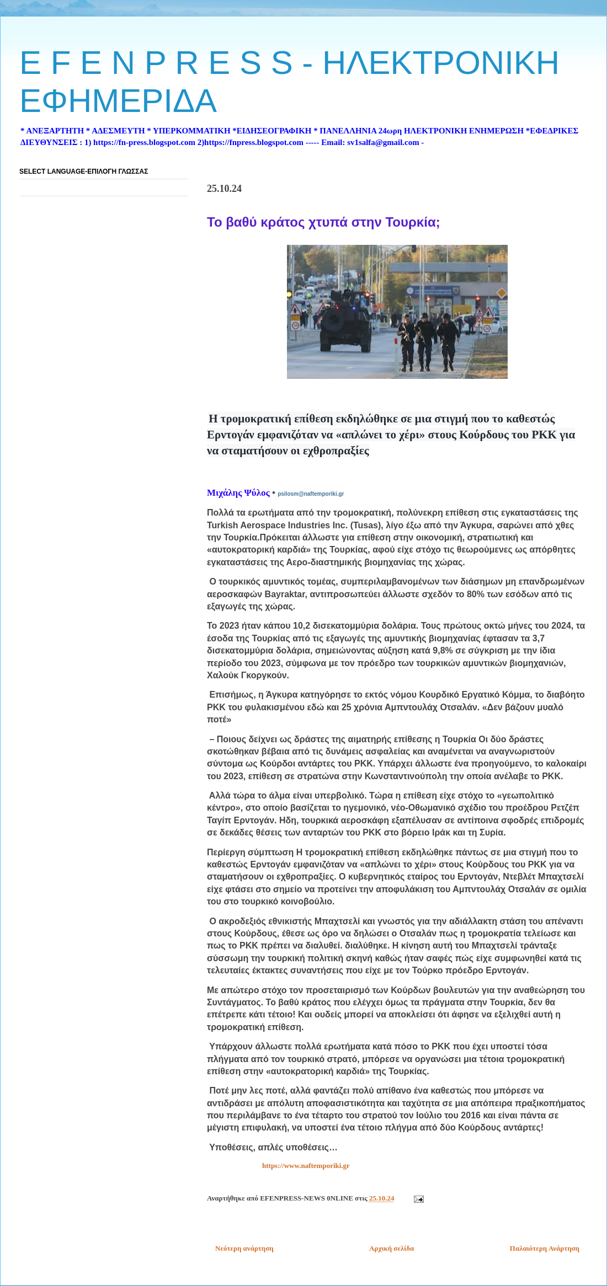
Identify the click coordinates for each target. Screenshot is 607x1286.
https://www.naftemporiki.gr (306, 1165)
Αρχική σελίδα (391, 1248)
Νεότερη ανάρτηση (244, 1248)
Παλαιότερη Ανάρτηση (544, 1248)
